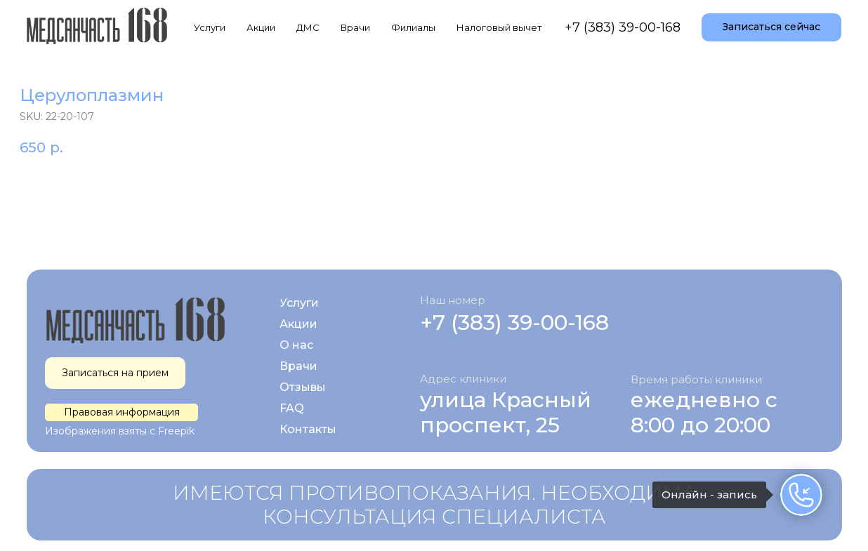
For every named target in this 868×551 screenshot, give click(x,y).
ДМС (308, 27)
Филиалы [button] (413, 27)
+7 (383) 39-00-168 (622, 27)
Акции (260, 27)
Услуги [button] (209, 27)
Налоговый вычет (499, 27)
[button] (771, 27)
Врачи (355, 27)
